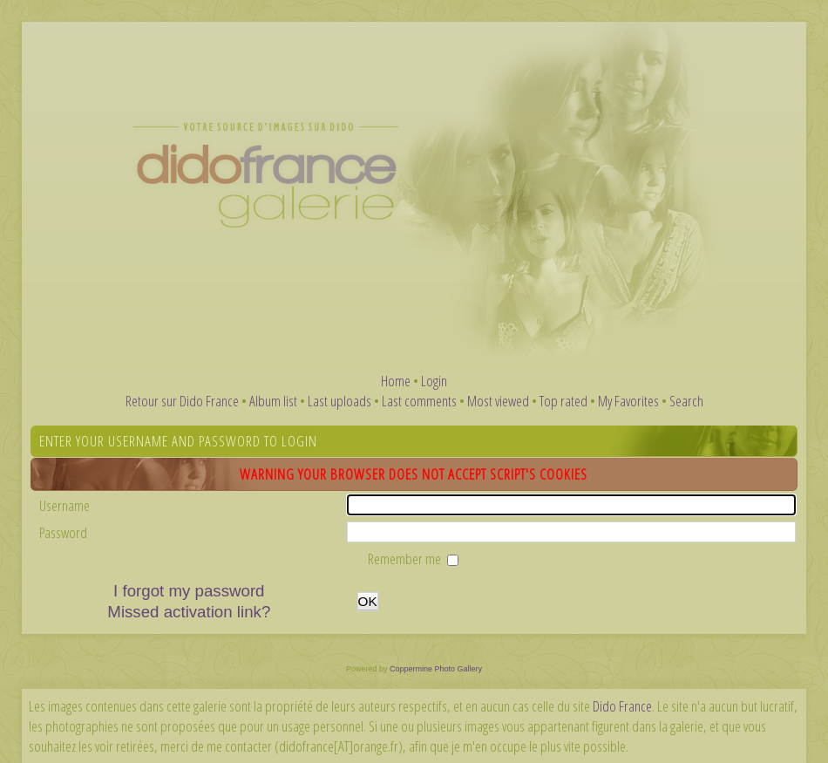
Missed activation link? (188, 612)
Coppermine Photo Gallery (436, 668)
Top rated (563, 401)
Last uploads (339, 401)
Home (396, 381)
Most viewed (498, 401)
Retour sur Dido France (182, 401)
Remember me (406, 558)
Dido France (622, 706)
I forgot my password (188, 591)
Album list (273, 401)
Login (434, 381)
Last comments (419, 401)
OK (367, 601)
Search (686, 401)
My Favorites (628, 401)
